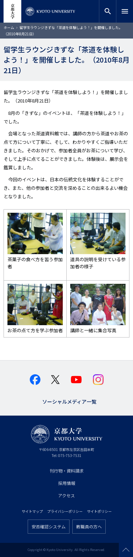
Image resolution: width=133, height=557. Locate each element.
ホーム (9, 27)
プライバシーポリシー (65, 511)
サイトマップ (32, 511)
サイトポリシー (99, 511)
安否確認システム (49, 526)
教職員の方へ (89, 526)
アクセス (66, 495)
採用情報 (66, 483)
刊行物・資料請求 (67, 471)
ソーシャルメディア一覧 (69, 401)
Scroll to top (126, 550)
